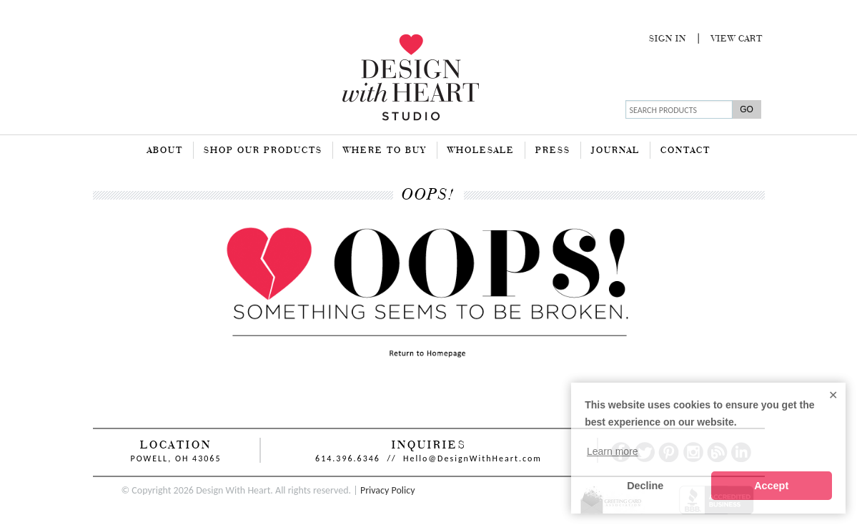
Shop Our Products (263, 151)
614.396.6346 (347, 458)
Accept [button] (771, 485)
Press (552, 151)
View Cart (737, 39)
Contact (685, 151)
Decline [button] (645, 485)
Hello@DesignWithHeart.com (472, 458)
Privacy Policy (387, 490)
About (165, 151)
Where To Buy (385, 151)
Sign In (667, 39)
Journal (615, 151)
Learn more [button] (612, 451)
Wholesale (481, 151)
